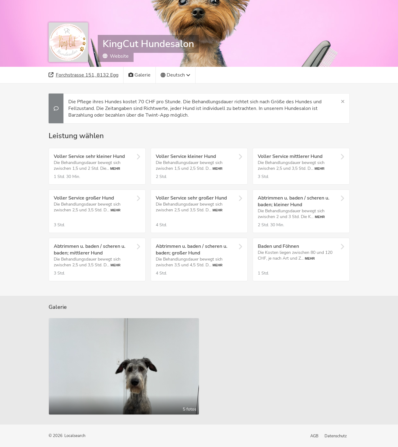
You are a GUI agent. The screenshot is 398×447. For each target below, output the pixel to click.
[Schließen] (342, 102)
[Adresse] (84, 75)
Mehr (115, 168)
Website (116, 56)
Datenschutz (336, 436)
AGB (314, 436)
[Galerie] (140, 75)
